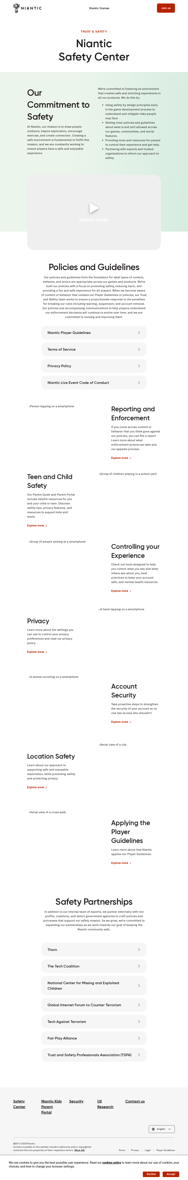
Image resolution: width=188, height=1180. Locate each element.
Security (76, 1113)
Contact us (135, 1113)
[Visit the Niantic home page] (27, 8)
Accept (170, 1173)
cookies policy (111, 1161)
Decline (149, 1173)
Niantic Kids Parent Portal (51, 1119)
